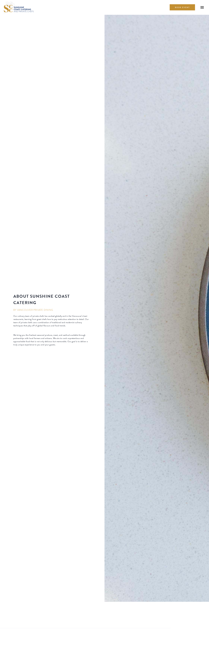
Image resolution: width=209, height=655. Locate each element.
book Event (182, 7)
